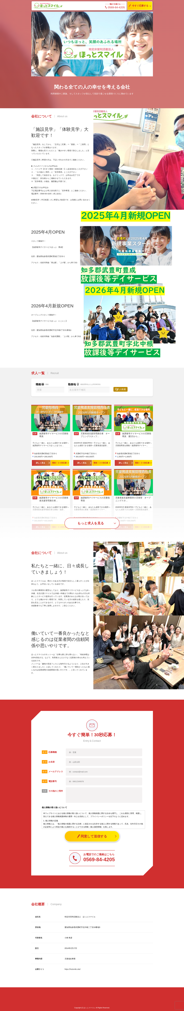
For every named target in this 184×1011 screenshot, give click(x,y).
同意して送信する (92, 836)
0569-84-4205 (115, 7)
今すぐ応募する (137, 5)
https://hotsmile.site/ (73, 969)
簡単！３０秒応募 (59, 463)
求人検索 (124, 389)
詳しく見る (40, 463)
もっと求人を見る (90, 523)
